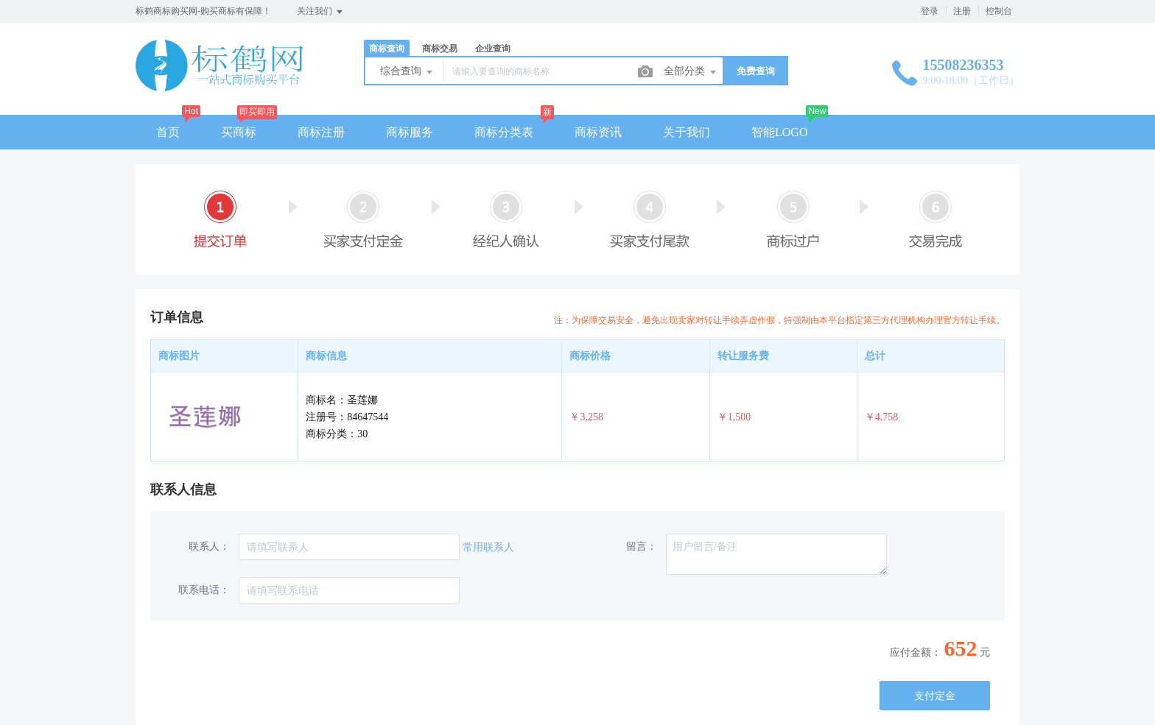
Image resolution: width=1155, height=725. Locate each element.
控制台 (999, 11)
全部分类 (691, 72)
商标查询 (386, 48)
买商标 (238, 132)
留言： (641, 546)
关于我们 (686, 132)
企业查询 (492, 48)
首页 (168, 132)
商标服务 (409, 132)
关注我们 (321, 12)
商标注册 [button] (321, 132)
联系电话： (204, 589)
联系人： (209, 546)
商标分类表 (503, 132)
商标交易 (439, 48)
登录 (929, 11)
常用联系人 (488, 547)
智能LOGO (779, 132)
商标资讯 (598, 132)
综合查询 (407, 72)
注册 (962, 11)
